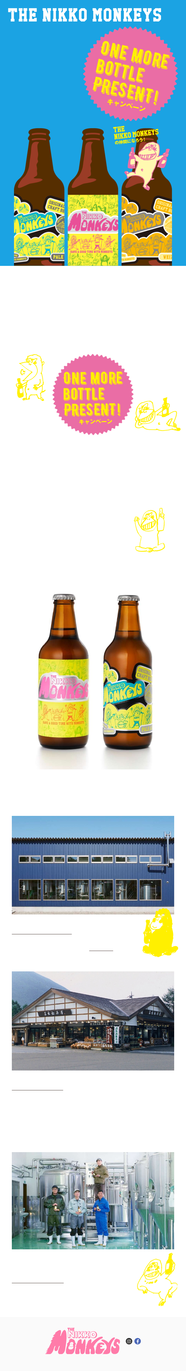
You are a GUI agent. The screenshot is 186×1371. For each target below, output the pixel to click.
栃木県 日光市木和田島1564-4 (41, 930)
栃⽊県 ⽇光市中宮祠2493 (37, 1086)
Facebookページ (101, 948)
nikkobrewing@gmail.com (38, 1279)
